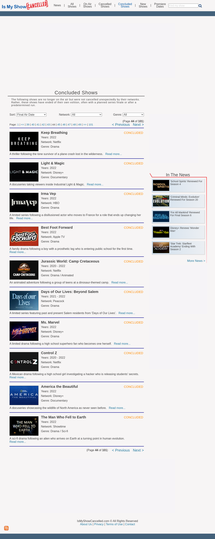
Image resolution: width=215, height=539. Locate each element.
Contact (130, 524)
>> (85, 124)
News (57, 5)
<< (22, 124)
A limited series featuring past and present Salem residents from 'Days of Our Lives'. (63, 313)
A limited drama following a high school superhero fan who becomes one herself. (61, 343)
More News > (196, 261)
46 (64, 124)
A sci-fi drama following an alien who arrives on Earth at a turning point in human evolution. (67, 438)
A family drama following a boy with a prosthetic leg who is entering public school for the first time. (71, 248)
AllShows (72, 5)
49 (79, 124)
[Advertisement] (107, 50)
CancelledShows (105, 5)
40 (33, 124)
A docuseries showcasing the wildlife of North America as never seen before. (58, 407)
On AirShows (87, 5)
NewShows (143, 5)
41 (38, 124)
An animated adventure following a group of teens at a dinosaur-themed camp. (60, 282)
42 (43, 124)
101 (91, 124)
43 (48, 124)
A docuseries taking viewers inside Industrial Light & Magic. (47, 184)
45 (58, 124)
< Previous (121, 124)
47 (69, 124)
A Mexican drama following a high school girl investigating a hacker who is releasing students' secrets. (74, 374)
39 (27, 124)
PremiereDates (160, 5)
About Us (86, 524)
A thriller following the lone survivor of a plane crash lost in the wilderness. (57, 154)
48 (74, 124)
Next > (138, 124)
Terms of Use (114, 524)
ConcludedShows (125, 5)
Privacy (99, 524)
